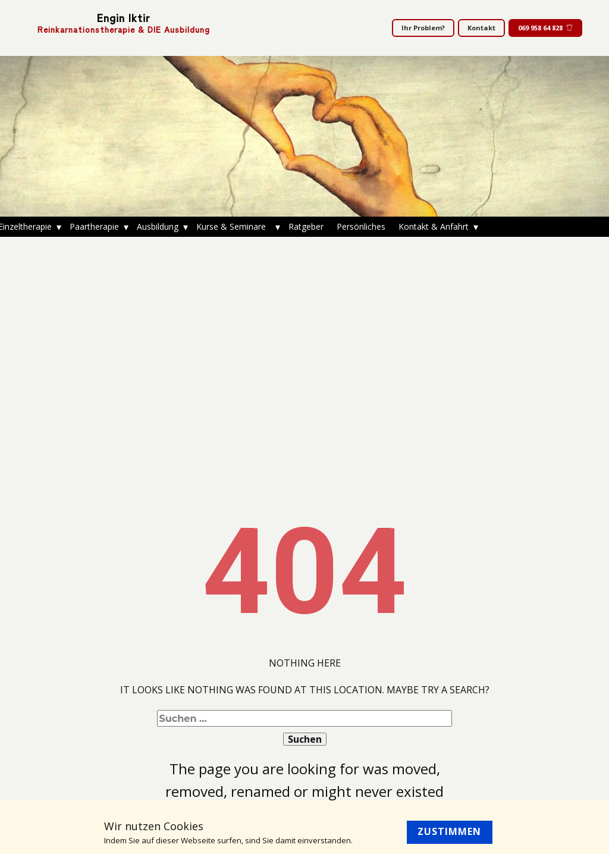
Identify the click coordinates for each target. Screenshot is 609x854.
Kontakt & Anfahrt (433, 226)
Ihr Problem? (423, 27)
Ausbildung (157, 226)
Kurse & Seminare (233, 226)
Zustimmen (449, 831)
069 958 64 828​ (545, 27)
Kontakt (481, 27)
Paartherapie (94, 226)
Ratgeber (306, 226)
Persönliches (361, 226)
